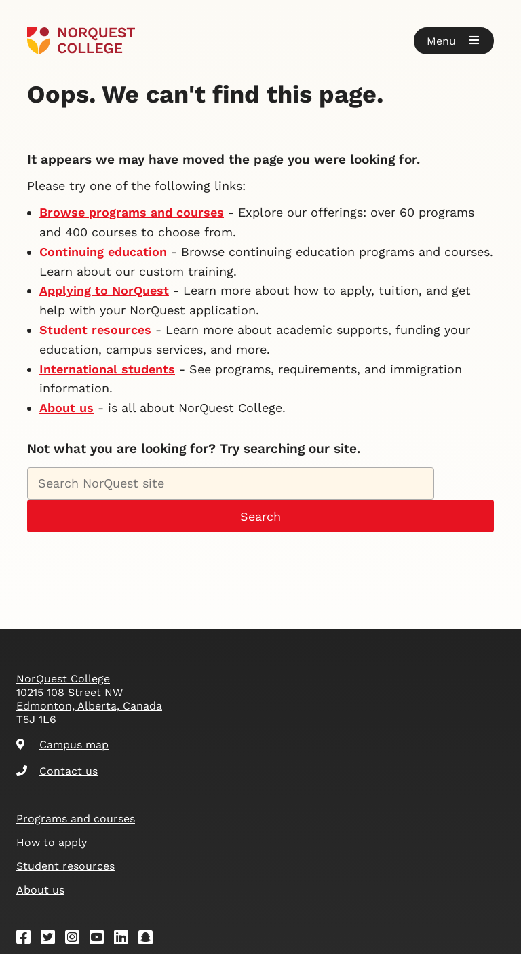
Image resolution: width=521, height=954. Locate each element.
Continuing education (103, 251)
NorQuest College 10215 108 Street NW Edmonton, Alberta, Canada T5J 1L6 (89, 699)
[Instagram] (76, 939)
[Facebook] (27, 939)
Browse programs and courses (131, 212)
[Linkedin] (125, 939)
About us (66, 408)
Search (260, 516)
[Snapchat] (149, 939)
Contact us (57, 771)
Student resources (95, 330)
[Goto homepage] (81, 40)
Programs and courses (75, 818)
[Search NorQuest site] (230, 483)
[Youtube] (101, 939)
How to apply (51, 842)
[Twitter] (52, 939)
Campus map (62, 744)
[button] (454, 40)
